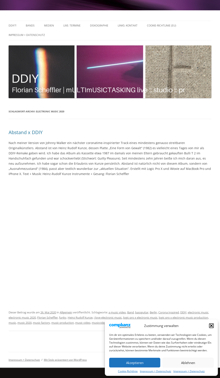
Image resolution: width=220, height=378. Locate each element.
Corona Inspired (168, 312)
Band (130, 312)
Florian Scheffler (47, 317)
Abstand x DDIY (26, 132)
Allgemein (66, 312)
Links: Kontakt (128, 25)
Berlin (153, 312)
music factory (41, 323)
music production (62, 323)
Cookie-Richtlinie (128, 371)
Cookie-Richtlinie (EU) (161, 25)
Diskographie (99, 25)
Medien (49, 25)
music (12, 323)
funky (62, 317)
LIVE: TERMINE (72, 25)
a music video (117, 312)
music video (82, 323)
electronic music (198, 312)
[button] (211, 326)
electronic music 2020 (22, 317)
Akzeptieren (135, 363)
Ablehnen (188, 363)
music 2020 (24, 323)
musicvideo (99, 323)
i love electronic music (108, 317)
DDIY (183, 312)
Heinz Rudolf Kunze (80, 317)
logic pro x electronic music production (183, 317)
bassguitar (141, 312)
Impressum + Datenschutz (155, 371)
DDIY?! (12, 25)
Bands (30, 25)
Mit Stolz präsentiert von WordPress (65, 360)
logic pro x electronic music (140, 317)
